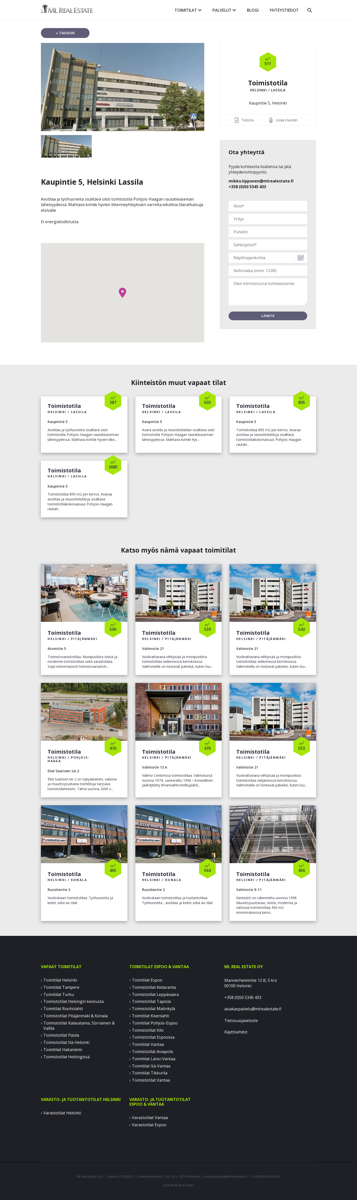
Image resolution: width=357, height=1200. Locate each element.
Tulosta (247, 120)
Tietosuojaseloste (241, 1020)
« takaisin (65, 33)
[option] (122, 87)
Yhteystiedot (284, 10)
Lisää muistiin (287, 120)
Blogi (253, 10)
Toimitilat (188, 10)
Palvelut (224, 10)
